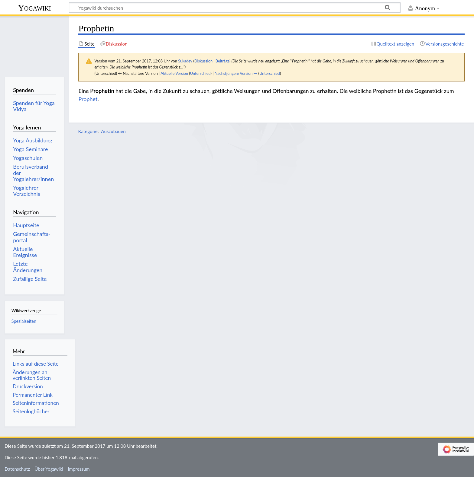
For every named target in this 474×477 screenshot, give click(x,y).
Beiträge (222, 61)
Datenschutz (17, 469)
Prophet (87, 99)
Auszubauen (113, 131)
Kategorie (87, 131)
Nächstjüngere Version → (236, 73)
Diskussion (203, 61)
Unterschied (200, 73)
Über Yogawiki (48, 469)
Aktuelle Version (174, 73)
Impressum (79, 469)
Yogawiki (34, 7)
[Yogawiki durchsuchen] (234, 7)
